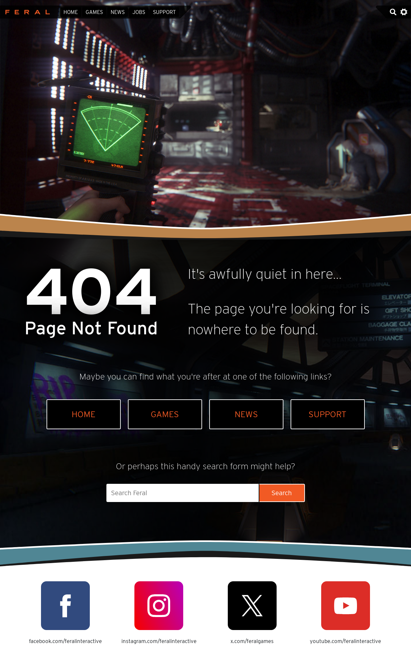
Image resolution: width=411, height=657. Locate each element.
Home (70, 12)
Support (164, 12)
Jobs (138, 12)
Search (281, 493)
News (118, 12)
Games (94, 12)
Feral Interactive (26, 12)
